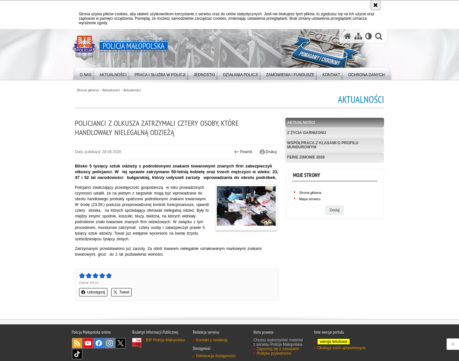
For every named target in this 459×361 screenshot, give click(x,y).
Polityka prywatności (274, 353)
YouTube (88, 343)
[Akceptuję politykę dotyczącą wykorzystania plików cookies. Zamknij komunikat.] (375, 5)
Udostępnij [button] (93, 292)
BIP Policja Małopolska (165, 340)
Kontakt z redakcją (212, 340)
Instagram (110, 343)
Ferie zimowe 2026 (306, 157)
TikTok (77, 354)
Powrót (243, 151)
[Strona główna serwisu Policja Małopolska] (347, 36)
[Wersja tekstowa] (368, 36)
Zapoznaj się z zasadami (278, 349)
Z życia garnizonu (306, 133)
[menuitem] (85, 73)
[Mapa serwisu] (358, 36)
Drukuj (268, 151)
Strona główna (87, 90)
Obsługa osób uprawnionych (341, 348)
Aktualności (111, 90)
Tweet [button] (121, 292)
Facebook (99, 343)
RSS (77, 343)
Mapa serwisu (310, 199)
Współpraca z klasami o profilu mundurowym (323, 145)
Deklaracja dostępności (216, 356)
